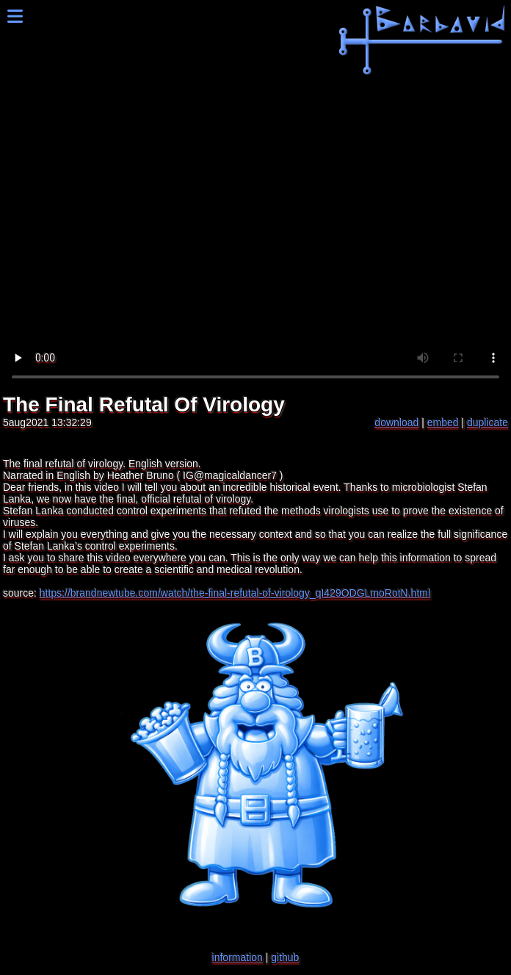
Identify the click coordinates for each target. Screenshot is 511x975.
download (396, 422)
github (285, 957)
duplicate (487, 422)
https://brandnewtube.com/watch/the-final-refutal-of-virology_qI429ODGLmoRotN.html (235, 593)
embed (443, 422)
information (237, 957)
